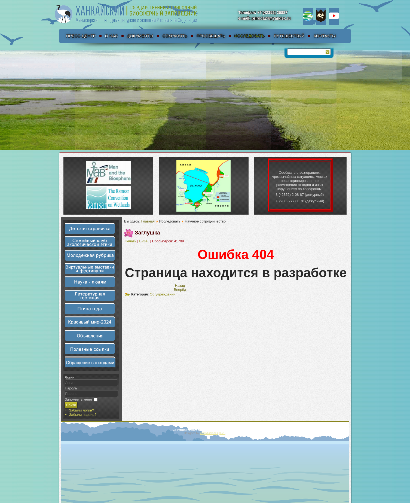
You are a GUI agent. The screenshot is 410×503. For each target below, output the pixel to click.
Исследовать (249, 35)
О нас (111, 35)
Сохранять (175, 35)
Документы (140, 35)
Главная (148, 221)
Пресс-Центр (81, 35)
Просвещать (211, 35)
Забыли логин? (81, 410)
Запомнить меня (78, 399)
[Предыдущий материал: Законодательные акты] (180, 285)
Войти (71, 405)
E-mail (144, 241)
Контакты (325, 35)
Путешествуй (289, 35)
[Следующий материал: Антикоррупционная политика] (180, 290)
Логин (69, 377)
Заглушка (147, 233)
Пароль (71, 388)
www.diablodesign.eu (212, 433)
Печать (131, 241)
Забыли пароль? (82, 415)
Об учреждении (162, 294)
